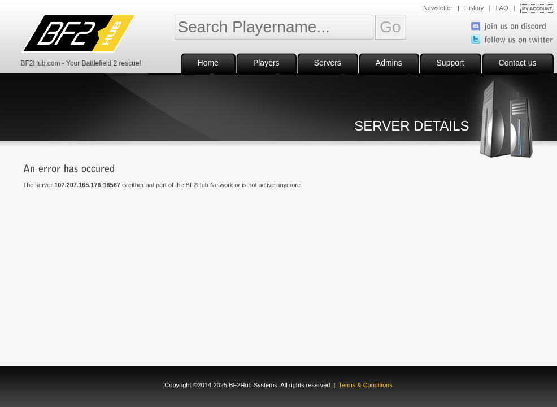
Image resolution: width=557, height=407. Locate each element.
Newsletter (437, 8)
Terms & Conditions (365, 385)
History (474, 8)
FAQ (502, 8)
